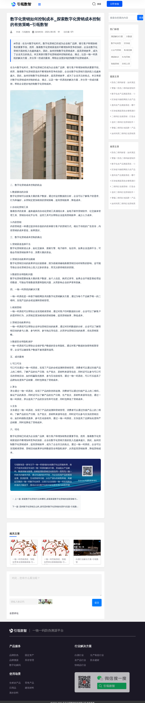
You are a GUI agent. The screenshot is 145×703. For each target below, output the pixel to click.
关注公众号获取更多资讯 (87, 480)
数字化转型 (116, 43)
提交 (97, 595)
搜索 (141, 17)
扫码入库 (126, 63)
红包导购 (126, 57)
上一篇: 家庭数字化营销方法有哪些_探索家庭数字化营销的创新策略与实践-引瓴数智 (34, 499)
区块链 (127, 43)
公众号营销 (116, 50)
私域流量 (128, 50)
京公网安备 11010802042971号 (84, 699)
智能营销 (115, 63)
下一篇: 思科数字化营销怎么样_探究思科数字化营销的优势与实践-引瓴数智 (80, 499)
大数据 (129, 36)
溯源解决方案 (117, 36)
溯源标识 (115, 57)
